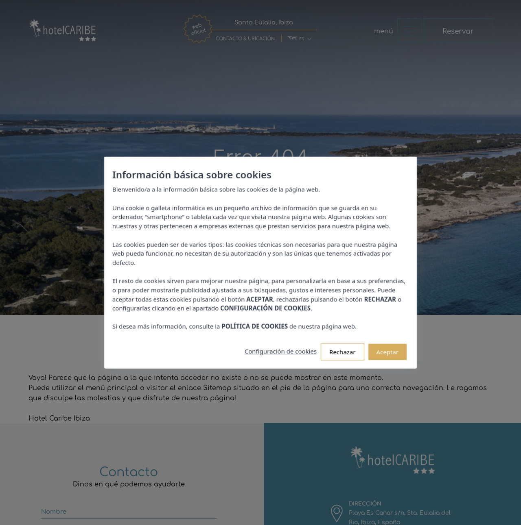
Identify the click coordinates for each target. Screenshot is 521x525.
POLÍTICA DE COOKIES (255, 321)
